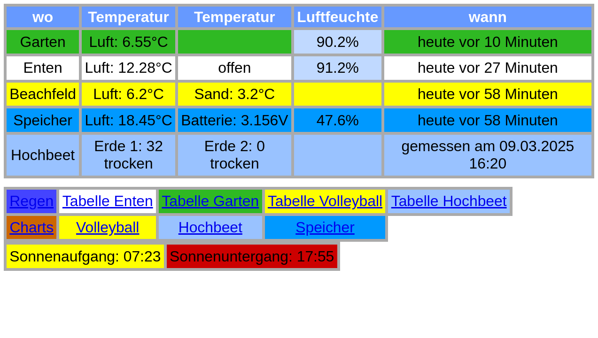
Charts (31, 227)
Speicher (325, 227)
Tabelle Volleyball (325, 200)
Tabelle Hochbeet (449, 200)
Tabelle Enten (107, 200)
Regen (31, 200)
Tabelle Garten (210, 200)
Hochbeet (210, 227)
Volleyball (107, 227)
